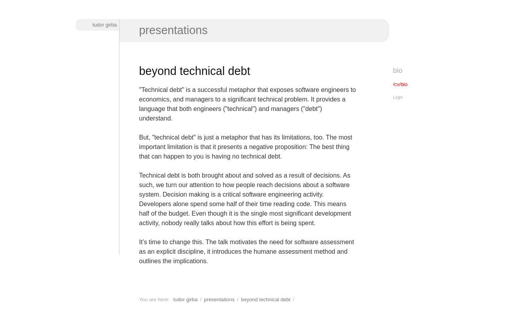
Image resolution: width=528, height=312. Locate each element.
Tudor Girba (104, 25)
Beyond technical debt (266, 299)
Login (398, 97)
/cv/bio (400, 84)
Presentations (173, 30)
